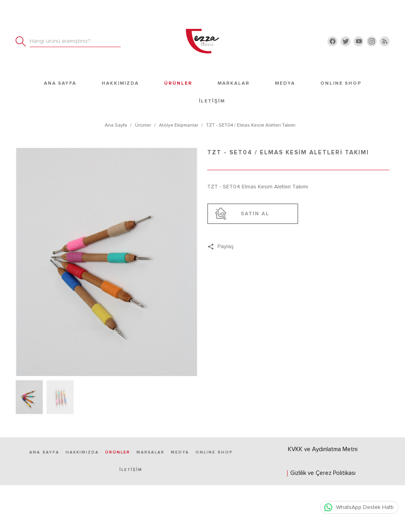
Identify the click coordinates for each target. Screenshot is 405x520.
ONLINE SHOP (340, 82)
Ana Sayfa (60, 82)
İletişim (212, 100)
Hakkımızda (120, 82)
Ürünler (178, 82)
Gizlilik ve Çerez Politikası (323, 472)
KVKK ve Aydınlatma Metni (323, 449)
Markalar (234, 82)
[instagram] (372, 41)
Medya (285, 82)
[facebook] (332, 41)
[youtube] (358, 41)
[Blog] (385, 41)
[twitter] (345, 41)
